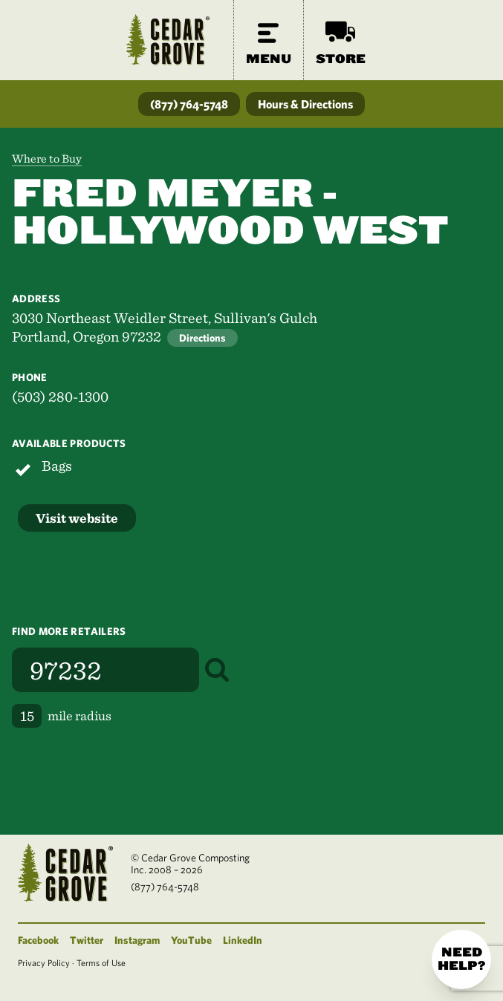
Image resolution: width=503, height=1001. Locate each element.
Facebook (38, 940)
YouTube (191, 940)
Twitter (86, 940)
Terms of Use (101, 962)
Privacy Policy (44, 962)
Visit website (77, 518)
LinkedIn (242, 940)
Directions (202, 338)
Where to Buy (47, 158)
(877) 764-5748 (189, 104)
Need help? (461, 959)
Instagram (137, 940)
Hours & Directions (305, 104)
